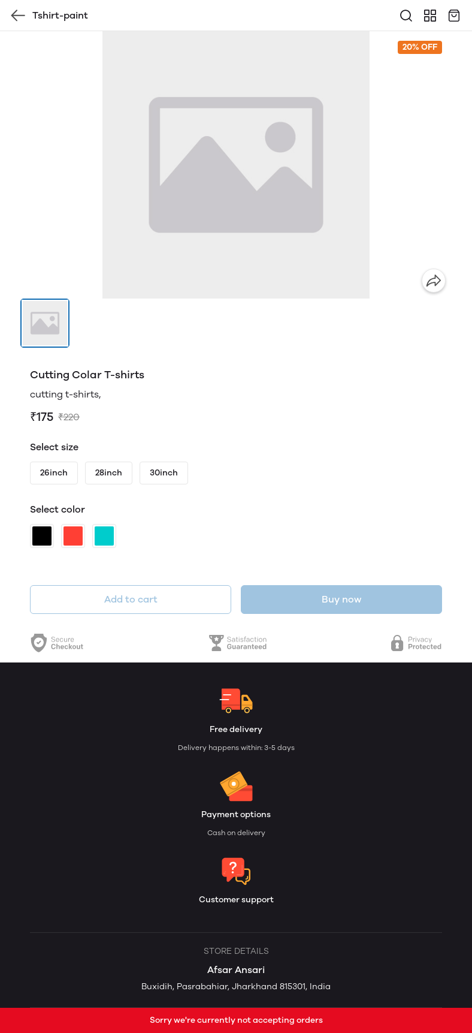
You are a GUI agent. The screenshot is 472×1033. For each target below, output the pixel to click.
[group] (236, 165)
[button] (44, 323)
